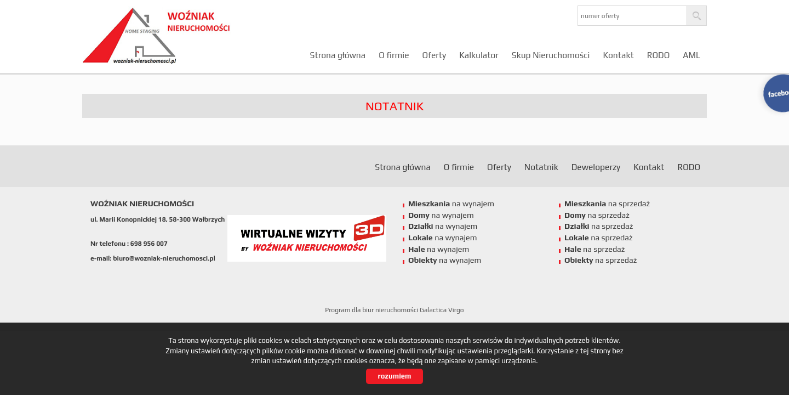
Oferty (434, 55)
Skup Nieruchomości (551, 55)
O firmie (394, 55)
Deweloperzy (595, 167)
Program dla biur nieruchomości (372, 310)
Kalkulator (479, 55)
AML (691, 55)
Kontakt (618, 55)
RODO (658, 55)
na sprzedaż (607, 203)
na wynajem (451, 203)
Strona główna (338, 55)
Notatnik (541, 167)
